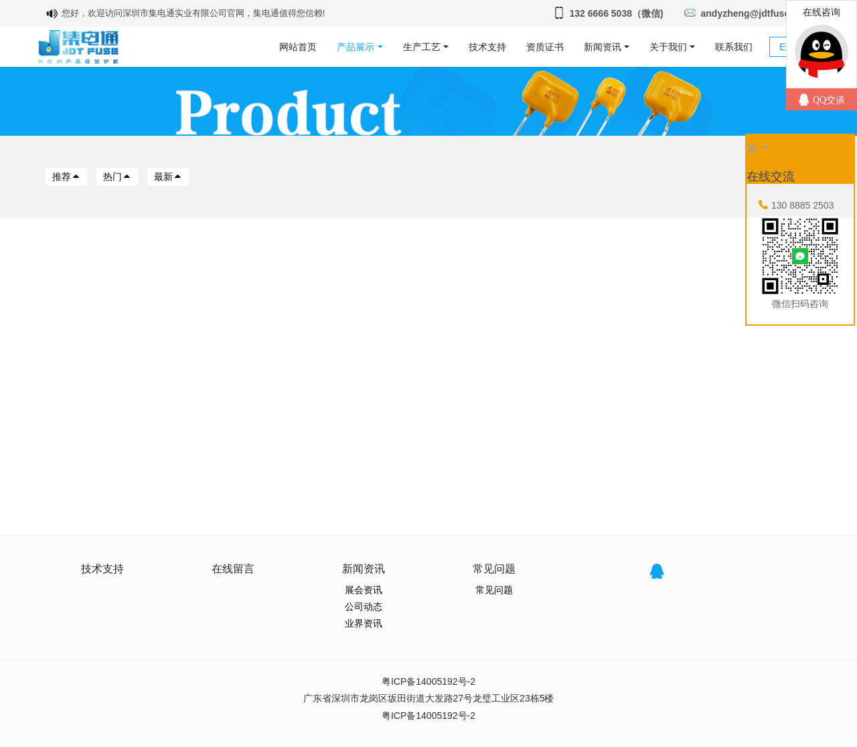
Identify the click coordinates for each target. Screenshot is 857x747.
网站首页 (298, 46)
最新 (168, 176)
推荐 (66, 176)
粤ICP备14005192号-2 (428, 681)
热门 (117, 176)
